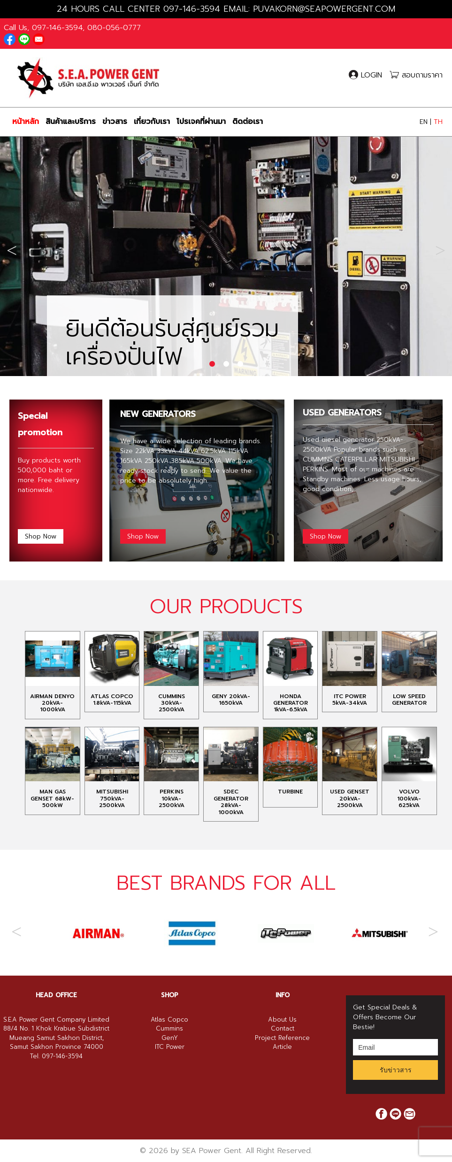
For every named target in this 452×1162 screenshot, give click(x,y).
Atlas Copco (169, 1061)
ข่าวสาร (114, 121)
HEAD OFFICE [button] (56, 1037)
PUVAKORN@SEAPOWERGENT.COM (324, 8)
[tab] (56, 1037)
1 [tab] (212, 364)
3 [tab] (240, 364)
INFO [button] (283, 1037)
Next (440, 248)
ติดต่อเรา (247, 121)
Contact (282, 1070)
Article (282, 1089)
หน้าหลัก (25, 121)
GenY (169, 1080)
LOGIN (367, 75)
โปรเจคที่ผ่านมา (201, 121)
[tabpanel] (226, 248)
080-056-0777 (114, 27)
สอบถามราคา (416, 75)
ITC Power (169, 1089)
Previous (11, 248)
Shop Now (40, 536)
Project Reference (282, 1080)
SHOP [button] (169, 1037)
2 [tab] (226, 364)
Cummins (169, 1070)
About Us (282, 1061)
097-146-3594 (191, 8)
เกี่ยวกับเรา (152, 121)
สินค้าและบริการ (71, 121)
